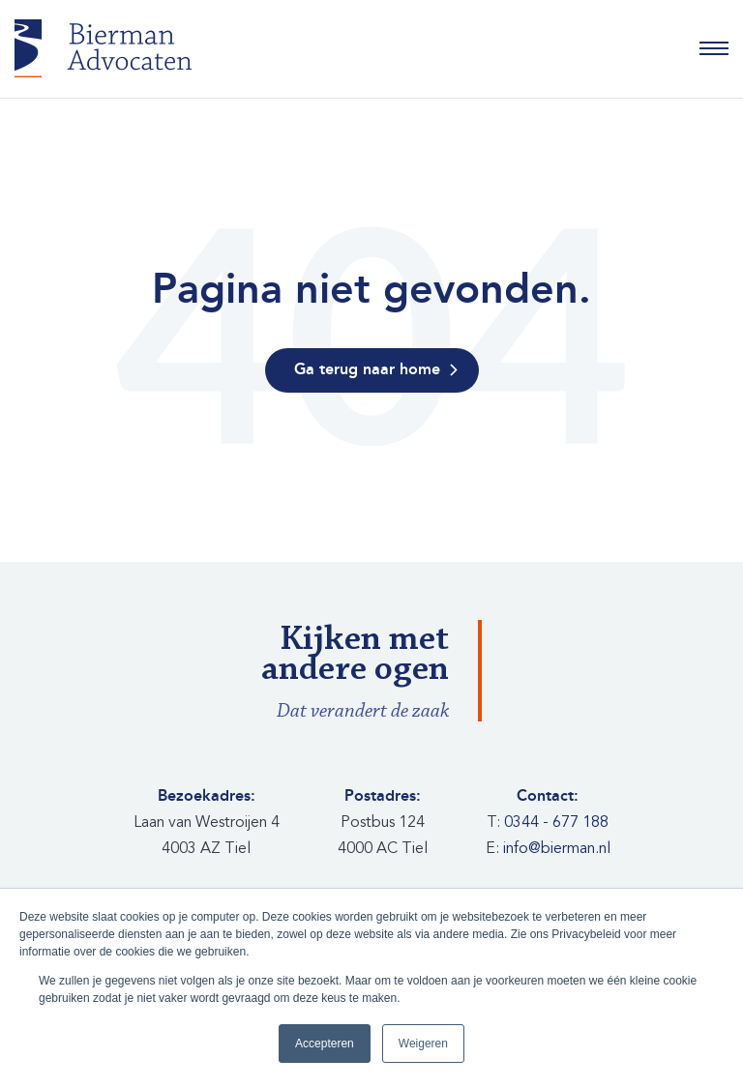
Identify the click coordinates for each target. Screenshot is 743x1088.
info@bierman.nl (556, 848)
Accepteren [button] (324, 1043)
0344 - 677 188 (556, 822)
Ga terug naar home (367, 370)
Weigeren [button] (423, 1043)
